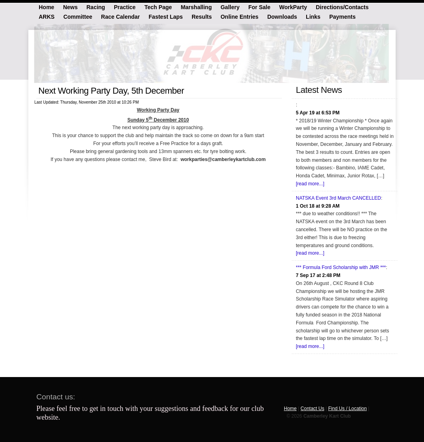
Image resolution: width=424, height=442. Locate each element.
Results (202, 16)
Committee (77, 16)
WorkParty (293, 7)
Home (46, 7)
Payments (342, 16)
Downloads (282, 16)
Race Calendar (120, 16)
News (70, 7)
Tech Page (158, 7)
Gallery (229, 7)
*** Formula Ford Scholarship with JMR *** (341, 267)
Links (313, 16)
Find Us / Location (347, 408)
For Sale (259, 7)
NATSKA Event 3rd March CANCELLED (338, 198)
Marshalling (196, 7)
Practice (124, 7)
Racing (95, 7)
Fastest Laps (166, 16)
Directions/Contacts (342, 7)
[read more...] (310, 184)
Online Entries (239, 16)
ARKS (47, 16)
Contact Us (312, 408)
